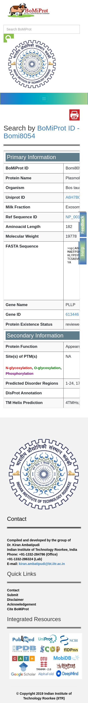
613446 (72, 314)
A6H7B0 (72, 197)
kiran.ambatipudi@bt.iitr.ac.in (42, 564)
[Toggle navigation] (44, 99)
